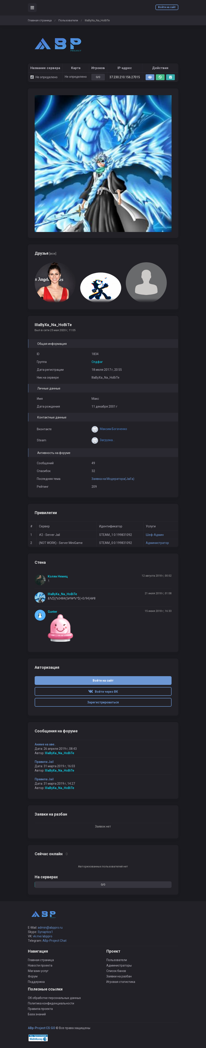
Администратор (157, 543)
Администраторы (119, 965)
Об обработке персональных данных (54, 998)
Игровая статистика (120, 982)
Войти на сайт (167, 7)
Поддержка (36, 982)
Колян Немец (58, 576)
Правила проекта (40, 1009)
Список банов (116, 971)
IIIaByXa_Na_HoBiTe (62, 594)
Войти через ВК (103, 691)
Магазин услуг (38, 971)
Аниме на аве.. (45, 744)
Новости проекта (40, 965)
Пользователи (68, 20)
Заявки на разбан (119, 976)
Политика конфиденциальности (51, 1003)
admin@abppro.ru (50, 927)
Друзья (45, 253)
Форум (32, 976)
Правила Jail (44, 762)
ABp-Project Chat (54, 940)
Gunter (52, 611)
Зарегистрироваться (103, 702)
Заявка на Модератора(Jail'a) (113, 479)
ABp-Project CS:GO (41, 1028)
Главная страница (40, 20)
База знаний (37, 1014)
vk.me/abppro (42, 936)
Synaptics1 (45, 932)
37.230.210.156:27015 (124, 77)
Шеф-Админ (155, 535)
